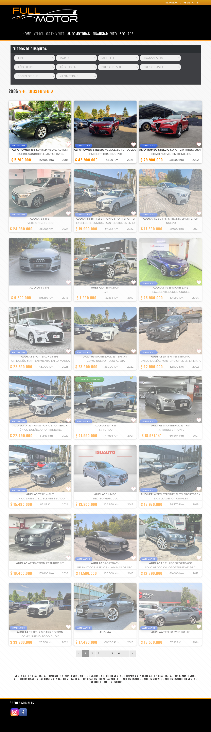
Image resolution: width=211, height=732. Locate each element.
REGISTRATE (190, 2)
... (126, 653)
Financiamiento (105, 33)
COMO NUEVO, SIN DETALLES (171, 154)
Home (26, 33)
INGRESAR (171, 2)
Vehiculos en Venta (49, 33)
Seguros (127, 33)
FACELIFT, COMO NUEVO (105, 154)
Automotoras (78, 33)
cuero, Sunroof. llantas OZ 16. (40, 154)
